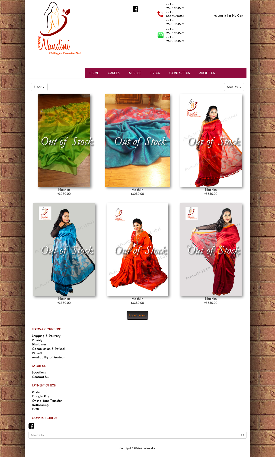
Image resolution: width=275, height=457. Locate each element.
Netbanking (40, 405)
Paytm (36, 392)
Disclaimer (39, 344)
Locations (39, 372)
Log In (220, 16)
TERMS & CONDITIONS (46, 329)
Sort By (234, 87)
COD (35, 409)
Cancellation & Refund (48, 349)
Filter (39, 87)
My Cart (236, 16)
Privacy (37, 340)
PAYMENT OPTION (44, 385)
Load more (137, 315)
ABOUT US (38, 366)
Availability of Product (48, 357)
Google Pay (40, 396)
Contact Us (40, 377)
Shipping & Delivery (46, 336)
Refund (37, 353)
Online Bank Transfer (47, 401)
